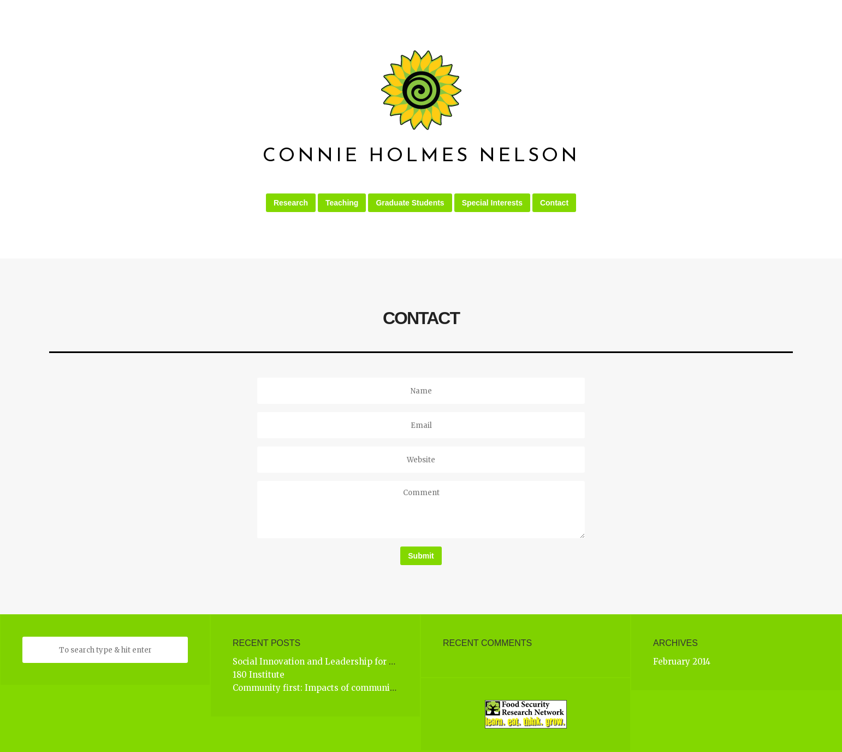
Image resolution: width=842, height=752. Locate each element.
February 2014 (681, 661)
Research (291, 202)
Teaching (341, 202)
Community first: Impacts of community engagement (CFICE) (360, 688)
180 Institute (258, 674)
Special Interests (492, 202)
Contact (554, 202)
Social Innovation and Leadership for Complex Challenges (353, 661)
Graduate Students (410, 202)
